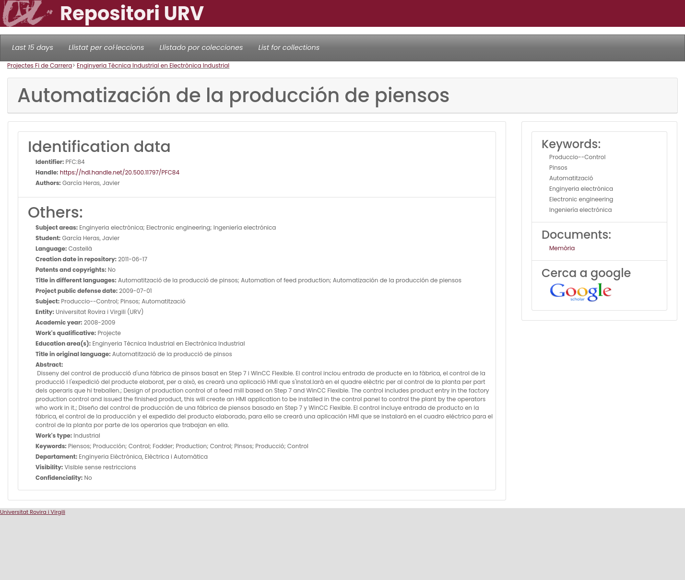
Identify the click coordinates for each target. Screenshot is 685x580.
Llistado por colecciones (201, 47)
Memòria (562, 248)
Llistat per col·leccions (106, 47)
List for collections (288, 47)
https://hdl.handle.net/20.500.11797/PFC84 (119, 172)
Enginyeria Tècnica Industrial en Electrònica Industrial (153, 65)
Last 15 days (32, 47)
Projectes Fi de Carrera (39, 65)
